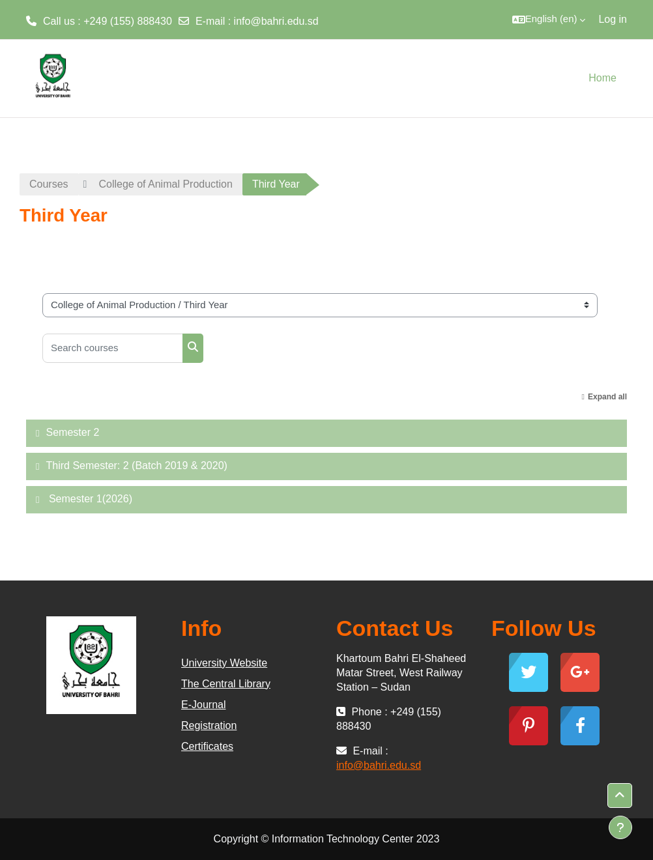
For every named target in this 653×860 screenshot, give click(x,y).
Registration (209, 725)
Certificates (207, 746)
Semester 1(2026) (89, 498)
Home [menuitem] (602, 77)
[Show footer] (620, 827)
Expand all (607, 396)
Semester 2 (72, 432)
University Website (224, 662)
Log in (612, 19)
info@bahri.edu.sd (276, 21)
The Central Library (225, 683)
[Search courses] (112, 348)
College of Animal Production (165, 184)
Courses (48, 184)
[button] (549, 19)
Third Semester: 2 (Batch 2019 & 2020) (136, 465)
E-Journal (203, 704)
